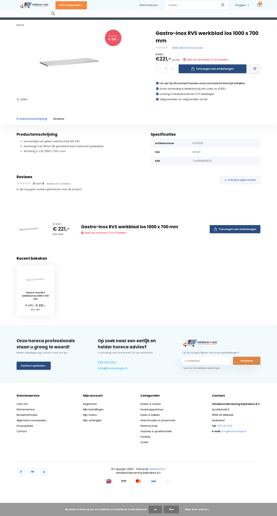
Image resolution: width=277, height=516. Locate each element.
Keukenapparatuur (54, 15)
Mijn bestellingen (93, 409)
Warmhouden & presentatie (113, 15)
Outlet (216, 15)
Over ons (22, 404)
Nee (171, 509)
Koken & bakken (81, 15)
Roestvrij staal (144, 15)
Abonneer (246, 361)
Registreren (90, 404)
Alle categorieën (71, 5)
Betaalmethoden (27, 415)
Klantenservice (149, 5)
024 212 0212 (107, 362)
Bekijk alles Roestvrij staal (187, 48)
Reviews (58, 119)
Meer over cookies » (197, 509)
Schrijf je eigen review (240, 180)
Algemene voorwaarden (31, 420)
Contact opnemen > (34, 365)
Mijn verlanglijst (92, 420)
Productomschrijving (32, 119)
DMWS (153, 469)
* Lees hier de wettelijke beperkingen (201, 368)
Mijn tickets (90, 415)
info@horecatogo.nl (112, 368)
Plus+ (163, 469)
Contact (22, 431)
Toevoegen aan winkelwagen (212, 69)
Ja (155, 509)
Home (20, 25)
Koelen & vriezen (27, 15)
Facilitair (202, 15)
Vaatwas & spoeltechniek (175, 15)
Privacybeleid (25, 426)
